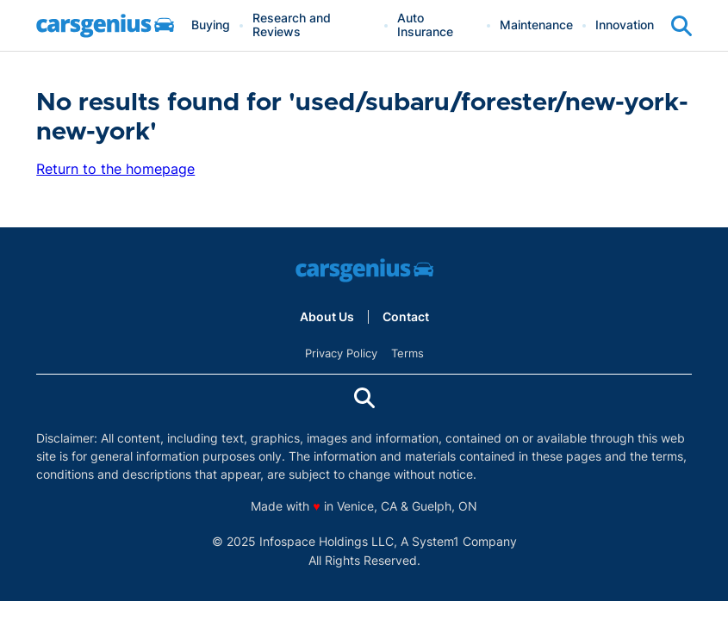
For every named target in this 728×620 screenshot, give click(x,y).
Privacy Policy (341, 353)
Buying (210, 25)
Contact (406, 317)
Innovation (624, 25)
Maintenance (536, 25)
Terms (407, 353)
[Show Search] (681, 26)
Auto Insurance (425, 25)
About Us (327, 317)
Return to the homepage (115, 168)
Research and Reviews (291, 25)
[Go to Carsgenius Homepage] (105, 26)
